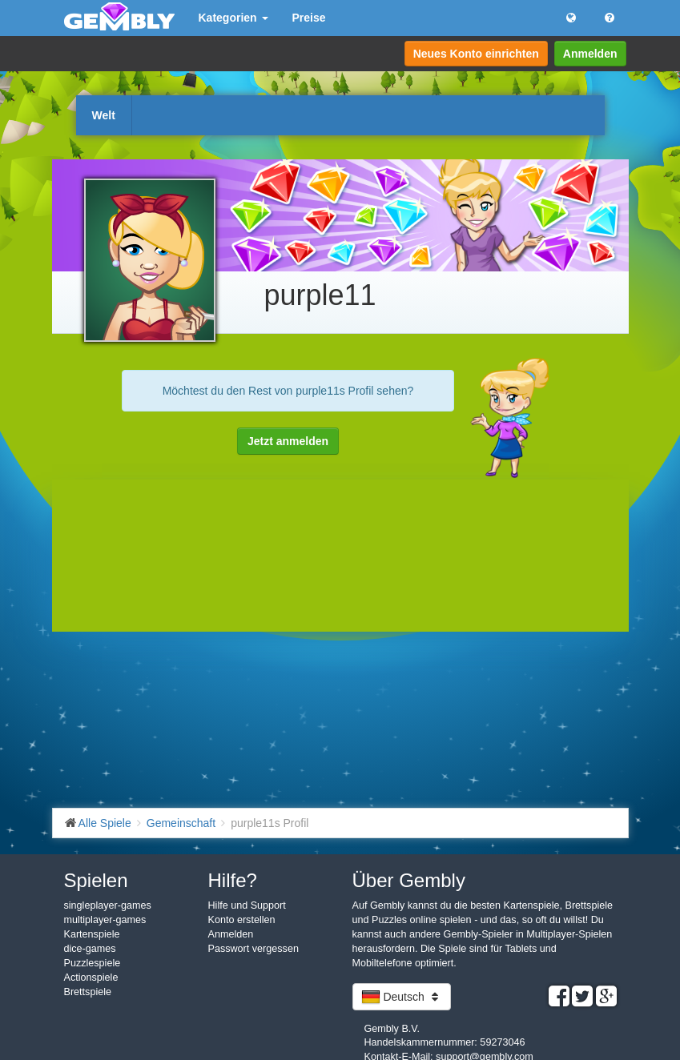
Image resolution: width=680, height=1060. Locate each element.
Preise (309, 17)
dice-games (90, 948)
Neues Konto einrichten (476, 53)
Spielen (96, 880)
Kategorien (233, 17)
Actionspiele (91, 977)
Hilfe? (232, 880)
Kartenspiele (92, 934)
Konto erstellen (242, 919)
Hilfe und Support (247, 905)
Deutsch (401, 996)
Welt (103, 115)
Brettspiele (88, 992)
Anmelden (590, 53)
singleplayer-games (107, 905)
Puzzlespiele (92, 963)
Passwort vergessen (253, 948)
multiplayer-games (105, 919)
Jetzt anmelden (287, 441)
